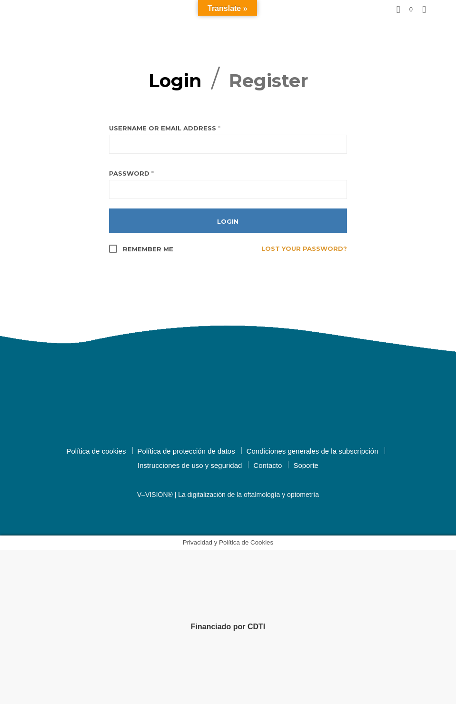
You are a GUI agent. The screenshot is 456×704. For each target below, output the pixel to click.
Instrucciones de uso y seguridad (190, 465)
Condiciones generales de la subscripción (312, 451)
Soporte (305, 465)
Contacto (267, 465)
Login (175, 81)
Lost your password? (304, 248)
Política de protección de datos (186, 451)
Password (131, 173)
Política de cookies (96, 451)
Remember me (141, 249)
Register (268, 81)
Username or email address (164, 128)
